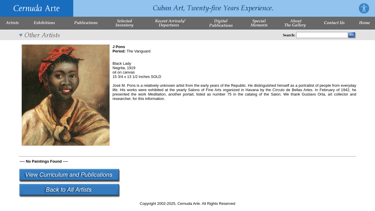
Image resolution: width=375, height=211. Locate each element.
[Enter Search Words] (322, 35)
